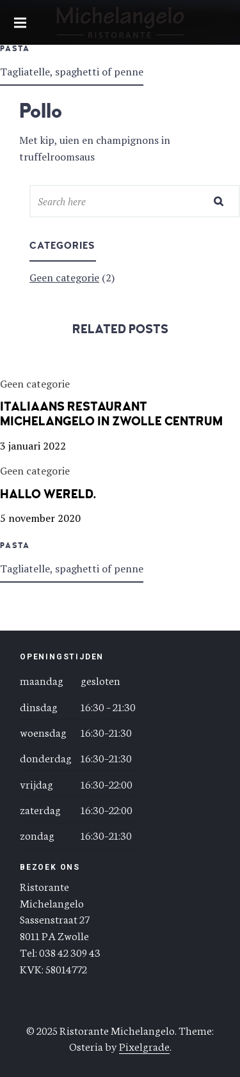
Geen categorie (64, 278)
